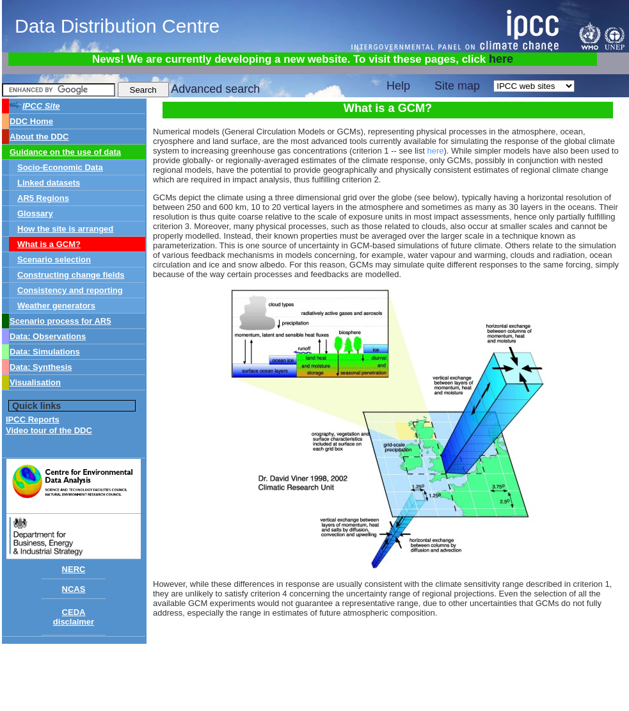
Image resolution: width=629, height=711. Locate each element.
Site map (457, 85)
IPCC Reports (33, 419)
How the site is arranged (65, 229)
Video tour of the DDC (49, 430)
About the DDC (39, 136)
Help (398, 85)
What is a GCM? (49, 244)
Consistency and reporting (70, 290)
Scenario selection (54, 259)
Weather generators (56, 305)
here (501, 58)
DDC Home (31, 121)
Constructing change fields (71, 275)
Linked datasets (48, 183)
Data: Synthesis (41, 367)
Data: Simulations (45, 351)
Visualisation (35, 382)
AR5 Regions (43, 198)
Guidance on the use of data (65, 152)
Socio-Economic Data (60, 167)
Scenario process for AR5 (60, 321)
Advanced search (215, 89)
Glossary (35, 213)
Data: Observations (48, 336)
